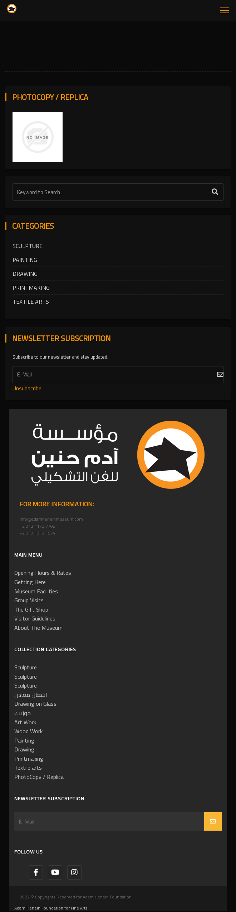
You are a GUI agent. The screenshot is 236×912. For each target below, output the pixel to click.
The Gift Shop (31, 609)
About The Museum (38, 627)
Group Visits (29, 600)
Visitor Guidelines (34, 618)
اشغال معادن (30, 694)
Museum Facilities (36, 591)
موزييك (22, 713)
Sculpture (28, 246)
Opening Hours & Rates (42, 572)
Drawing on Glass (35, 703)
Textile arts (31, 301)
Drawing (25, 274)
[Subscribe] (118, 374)
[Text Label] (118, 192)
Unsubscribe (27, 388)
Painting (25, 260)
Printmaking (31, 288)
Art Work (25, 722)
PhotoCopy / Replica (39, 776)
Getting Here (30, 582)
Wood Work (28, 731)
